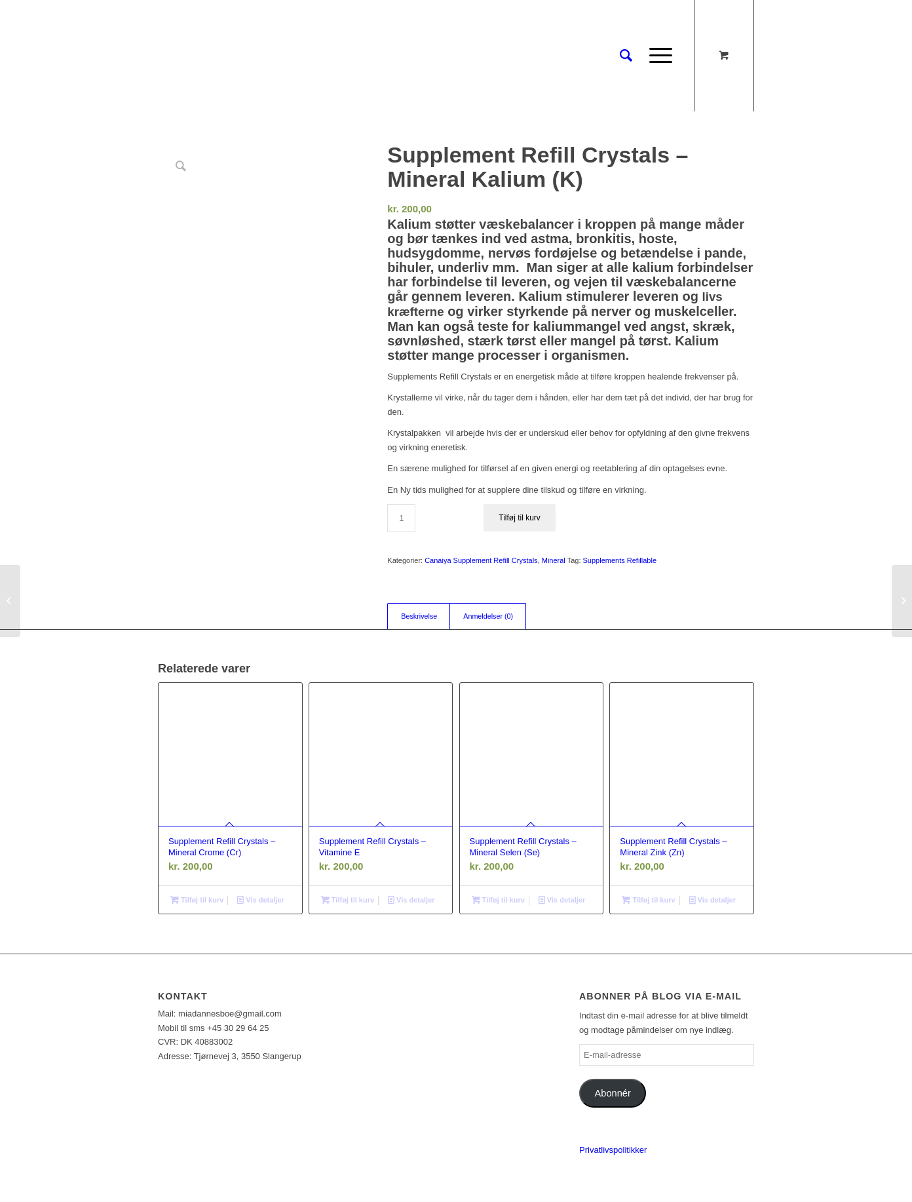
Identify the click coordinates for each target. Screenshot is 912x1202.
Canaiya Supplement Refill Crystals (481, 560)
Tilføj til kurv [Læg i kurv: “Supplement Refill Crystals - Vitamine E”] (347, 900)
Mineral (553, 560)
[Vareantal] (401, 518)
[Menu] (656, 55)
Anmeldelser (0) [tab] (488, 616)
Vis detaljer (260, 900)
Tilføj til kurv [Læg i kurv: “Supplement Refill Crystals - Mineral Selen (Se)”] (498, 900)
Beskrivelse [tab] (419, 616)
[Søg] (626, 55)
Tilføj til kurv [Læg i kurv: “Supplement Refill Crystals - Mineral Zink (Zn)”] (648, 900)
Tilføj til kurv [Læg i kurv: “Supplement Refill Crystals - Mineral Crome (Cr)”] (196, 900)
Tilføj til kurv (520, 517)
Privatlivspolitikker (613, 1150)
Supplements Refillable (620, 560)
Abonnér (613, 1093)
